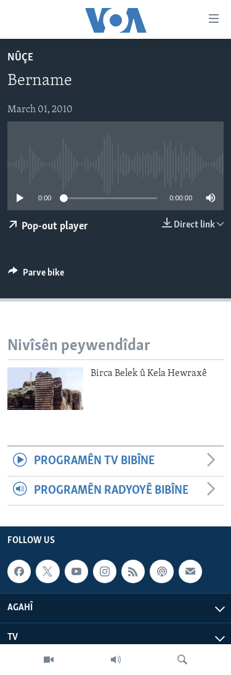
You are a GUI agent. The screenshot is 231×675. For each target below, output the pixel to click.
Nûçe (20, 57)
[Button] (36, 275)
